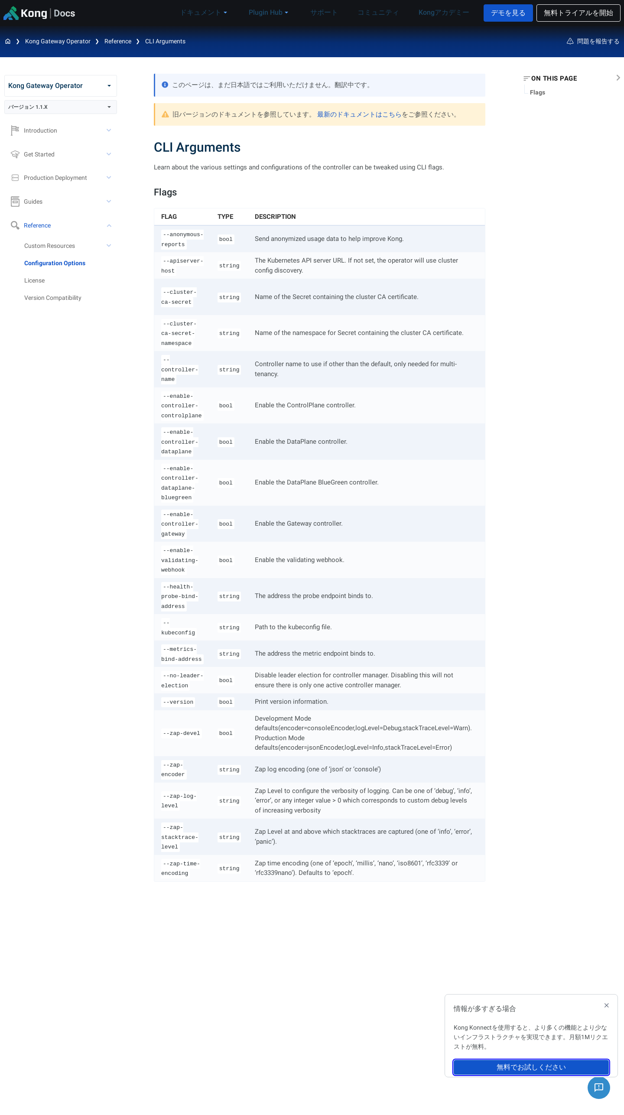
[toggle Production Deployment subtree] (109, 178)
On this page (554, 78)
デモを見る (508, 13)
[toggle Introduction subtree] (109, 130)
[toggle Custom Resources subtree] (109, 246)
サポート (335, 12)
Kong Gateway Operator (58, 41)
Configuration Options (54, 263)
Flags (537, 92)
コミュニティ (382, 12)
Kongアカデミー (441, 12)
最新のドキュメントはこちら (359, 114)
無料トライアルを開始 (578, 13)
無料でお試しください (531, 1067)
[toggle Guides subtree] (109, 201)
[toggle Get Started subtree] (109, 154)
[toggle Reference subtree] (109, 225)
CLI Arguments (165, 41)
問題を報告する (593, 41)
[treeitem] (70, 263)
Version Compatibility (52, 297)
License (34, 280)
